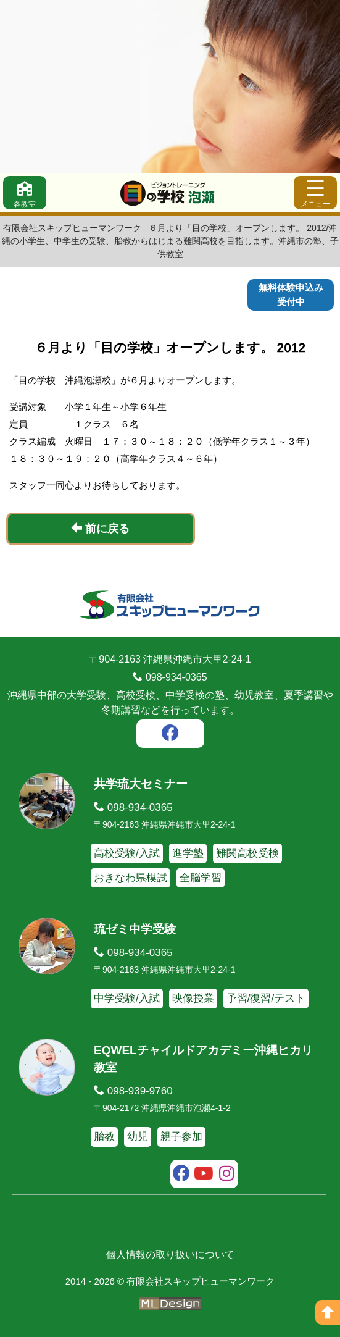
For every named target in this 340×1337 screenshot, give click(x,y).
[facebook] (170, 735)
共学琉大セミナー (141, 783)
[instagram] (226, 1175)
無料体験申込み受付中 (291, 294)
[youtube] (204, 1175)
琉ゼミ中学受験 (135, 929)
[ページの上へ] (327, 1312)
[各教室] (24, 192)
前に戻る (100, 528)
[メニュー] (315, 192)
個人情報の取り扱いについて (170, 1254)
